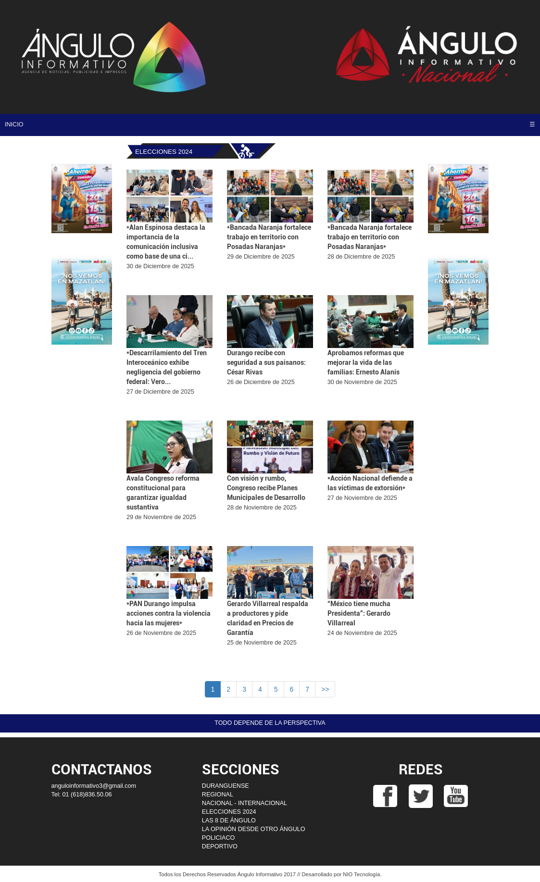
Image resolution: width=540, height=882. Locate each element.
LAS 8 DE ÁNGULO (229, 820)
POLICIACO (218, 837)
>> (325, 689)
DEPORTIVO (220, 846)
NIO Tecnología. (362, 874)
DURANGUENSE (225, 786)
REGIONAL (217, 794)
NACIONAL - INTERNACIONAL (244, 803)
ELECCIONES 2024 (229, 811)
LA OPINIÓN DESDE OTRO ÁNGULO (253, 829)
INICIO (14, 124)
